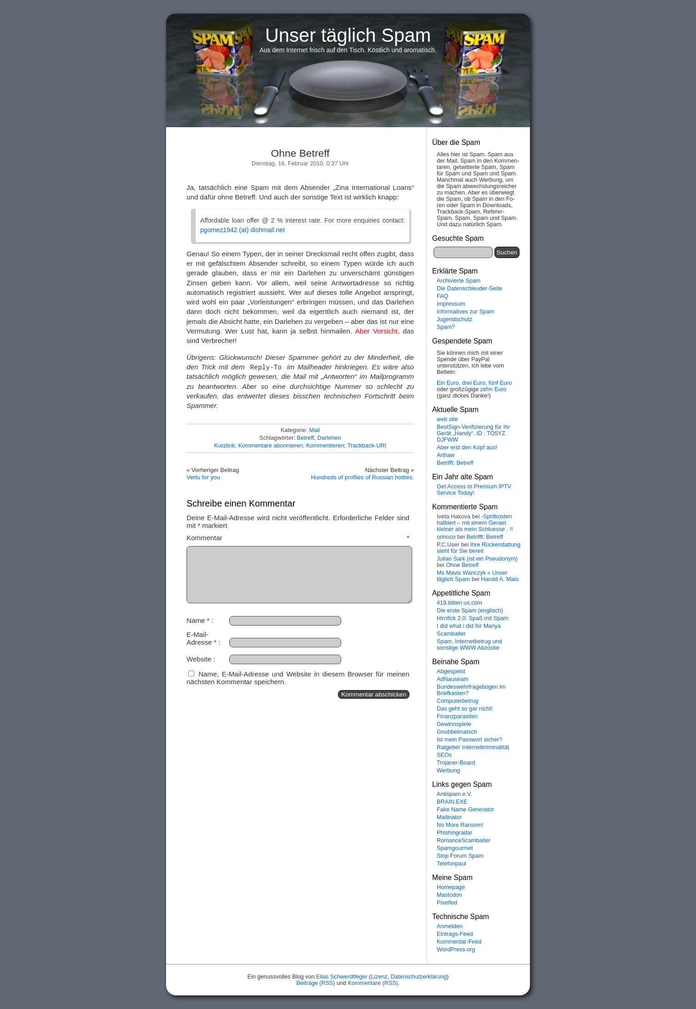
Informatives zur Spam (465, 311)
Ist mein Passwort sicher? (469, 739)
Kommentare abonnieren (270, 445)
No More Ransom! (460, 825)
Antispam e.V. (454, 794)
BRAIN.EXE (452, 802)
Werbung (448, 770)
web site (447, 419)
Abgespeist (451, 671)
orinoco (446, 537)
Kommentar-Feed (459, 942)
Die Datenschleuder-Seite (469, 288)
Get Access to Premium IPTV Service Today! (474, 489)
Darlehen (329, 437)
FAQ (442, 296)
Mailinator (449, 817)
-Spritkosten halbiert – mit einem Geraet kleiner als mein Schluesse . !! (475, 522)
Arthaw (445, 455)
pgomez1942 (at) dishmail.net (242, 230)
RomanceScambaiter (463, 840)
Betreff (305, 437)
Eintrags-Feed (455, 934)
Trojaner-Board (456, 763)
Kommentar (298, 538)
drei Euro (473, 383)
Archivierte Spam (458, 281)
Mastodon (449, 895)
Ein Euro (448, 383)
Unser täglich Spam (348, 35)
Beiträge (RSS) (315, 983)
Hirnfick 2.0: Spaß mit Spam (473, 618)
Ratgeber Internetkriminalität (473, 747)
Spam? (446, 327)
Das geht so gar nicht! (465, 709)
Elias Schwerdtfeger (342, 977)
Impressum (451, 304)
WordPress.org (456, 949)
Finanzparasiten (457, 716)
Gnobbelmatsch (457, 732)
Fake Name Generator (465, 809)
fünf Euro (500, 383)
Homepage (451, 887)
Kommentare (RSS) (373, 983)
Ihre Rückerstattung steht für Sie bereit (478, 548)
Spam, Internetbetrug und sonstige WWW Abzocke (469, 644)
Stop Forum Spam (460, 856)
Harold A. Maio (500, 579)
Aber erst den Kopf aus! (467, 447)
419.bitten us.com (459, 603)
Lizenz (379, 977)
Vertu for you (203, 477)
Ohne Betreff (462, 565)
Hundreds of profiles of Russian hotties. (362, 477)
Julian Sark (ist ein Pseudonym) (477, 559)
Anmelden (450, 926)
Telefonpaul (451, 863)
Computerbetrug (457, 701)
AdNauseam (453, 679)
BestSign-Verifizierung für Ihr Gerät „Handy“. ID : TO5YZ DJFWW (473, 433)
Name (198, 620)
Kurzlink (224, 445)
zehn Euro (493, 389)
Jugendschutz (454, 319)
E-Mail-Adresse (202, 638)
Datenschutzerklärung (419, 977)
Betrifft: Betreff (455, 463)
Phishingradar (454, 833)
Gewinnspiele (454, 724)
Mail (314, 430)
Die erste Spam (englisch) (470, 610)
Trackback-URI (367, 445)
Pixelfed (447, 903)
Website (199, 659)
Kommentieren (325, 445)
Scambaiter (451, 634)
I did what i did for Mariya (469, 626)
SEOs (444, 755)
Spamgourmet (455, 848)
